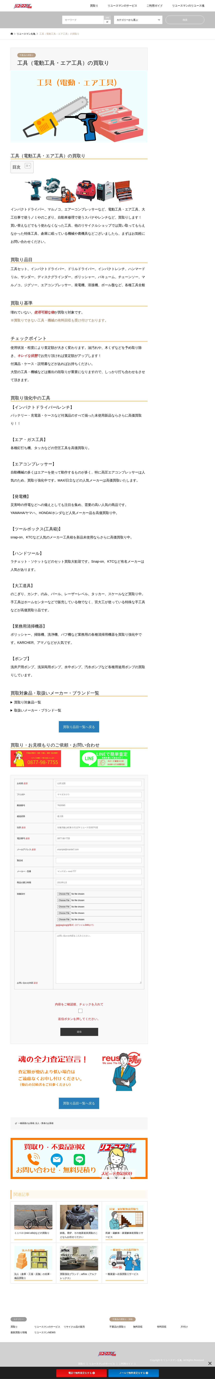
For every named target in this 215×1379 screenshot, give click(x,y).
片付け (184, 1327)
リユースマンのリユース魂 (188, 5)
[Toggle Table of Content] (26, 166)
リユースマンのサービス (122, 5)
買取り (94, 5)
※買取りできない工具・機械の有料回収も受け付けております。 (59, 320)
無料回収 (138, 1327)
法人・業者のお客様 (44, 1124)
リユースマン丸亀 (172, 1361)
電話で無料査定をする (81, 1372)
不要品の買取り (26, 55)
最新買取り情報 (19, 1333)
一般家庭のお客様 (26, 1124)
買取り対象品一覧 (27, 702)
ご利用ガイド (155, 5)
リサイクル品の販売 (74, 1327)
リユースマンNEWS (44, 1333)
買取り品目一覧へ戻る (79, 727)
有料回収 (161, 1327)
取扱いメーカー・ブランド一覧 (37, 710)
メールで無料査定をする (133, 1372)
